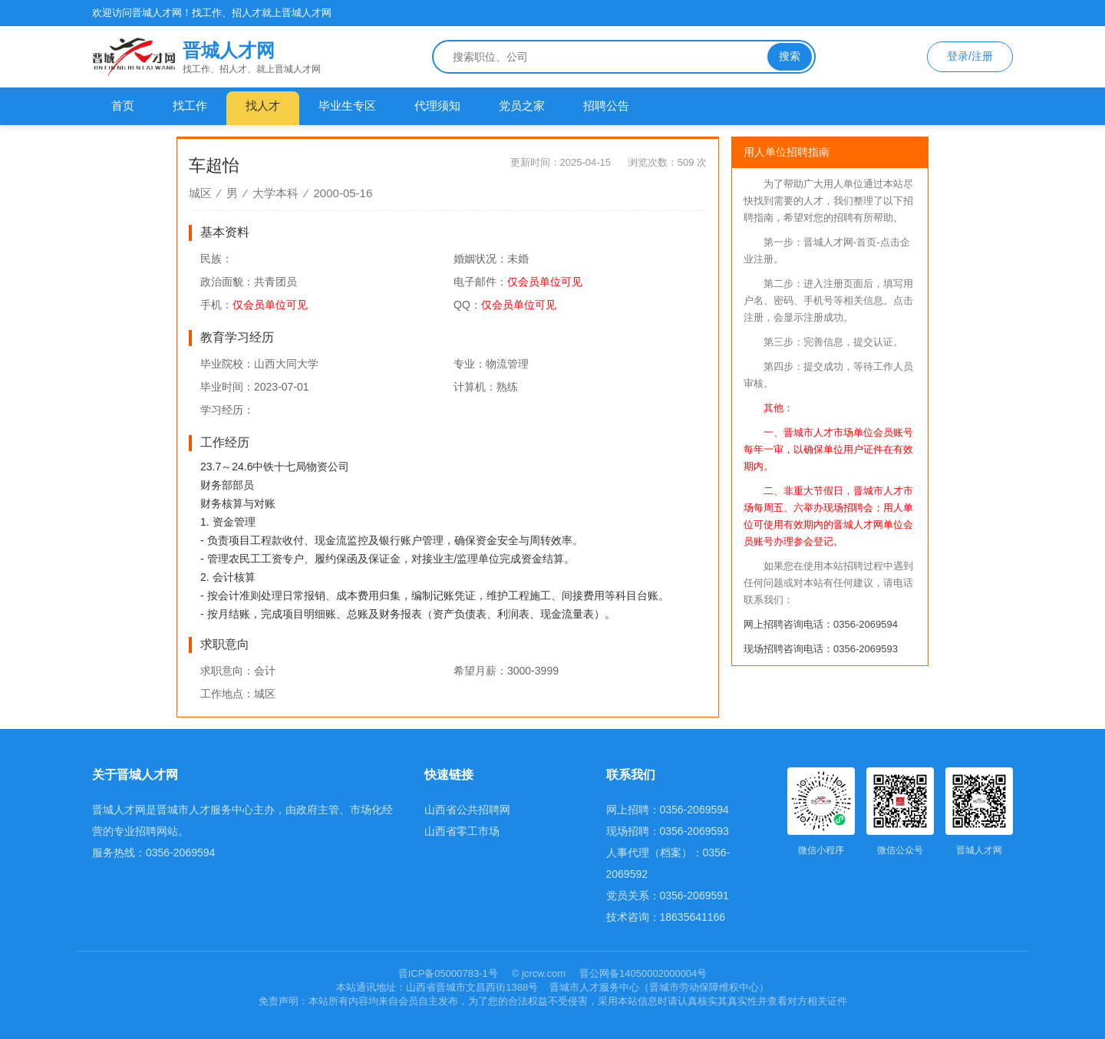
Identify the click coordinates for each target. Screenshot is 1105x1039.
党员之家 (522, 105)
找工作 (190, 105)
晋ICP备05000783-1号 (449, 973)
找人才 (263, 105)
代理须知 (437, 105)
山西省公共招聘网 (467, 809)
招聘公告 (606, 105)
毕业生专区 (347, 105)
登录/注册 (970, 56)
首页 (122, 105)
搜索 (789, 56)
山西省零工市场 (462, 831)
